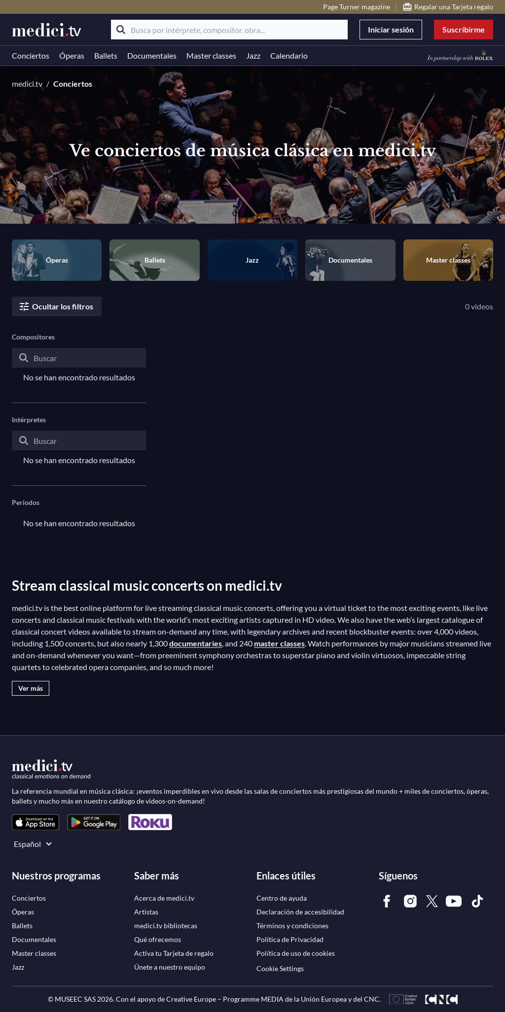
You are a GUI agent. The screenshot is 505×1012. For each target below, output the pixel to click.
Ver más (30, 688)
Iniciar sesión (391, 29)
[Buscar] (121, 29)
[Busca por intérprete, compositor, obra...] (229, 29)
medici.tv (27, 83)
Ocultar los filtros (55, 306)
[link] (35, 822)
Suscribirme (463, 29)
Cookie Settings (280, 968)
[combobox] (79, 365)
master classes (279, 643)
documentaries (195, 643)
